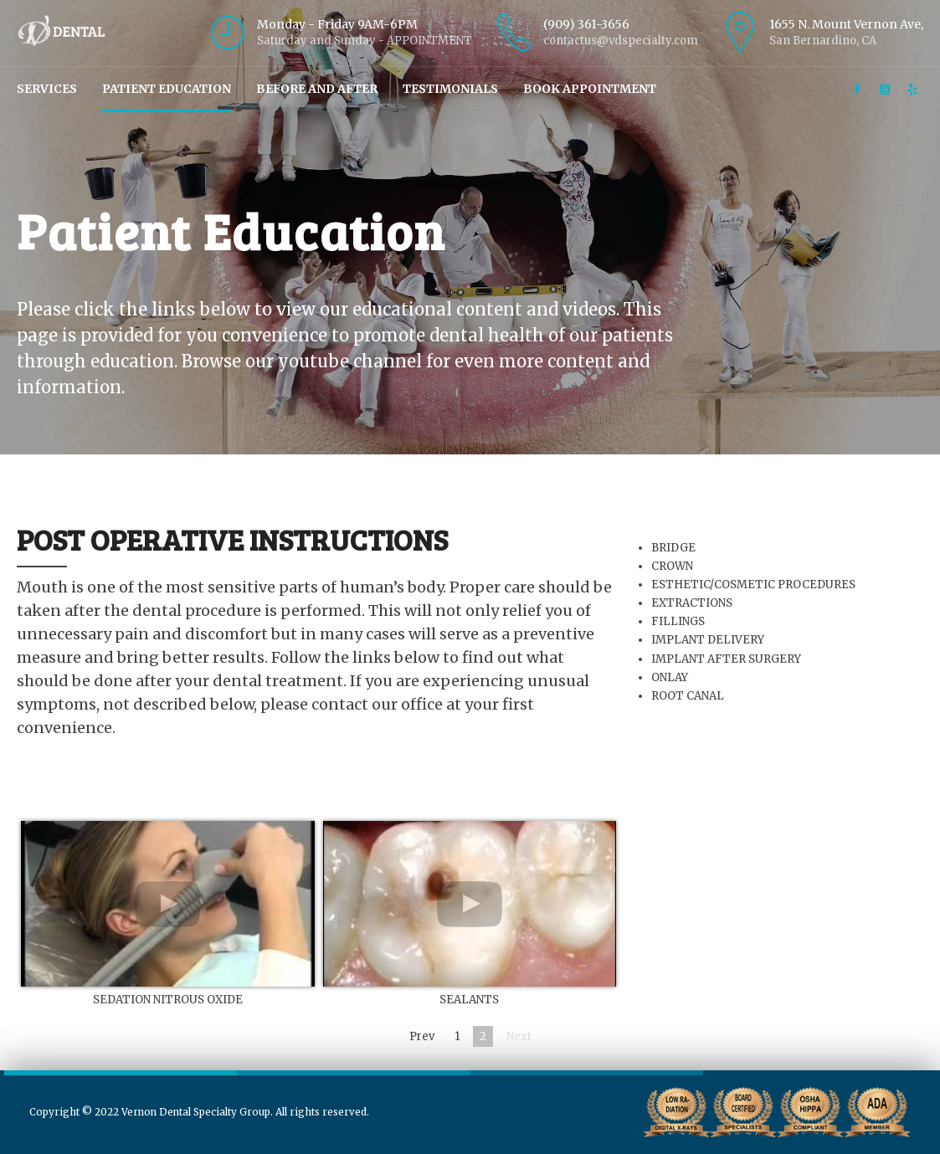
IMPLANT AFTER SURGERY (727, 659)
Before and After (317, 88)
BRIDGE (674, 548)
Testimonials (450, 88)
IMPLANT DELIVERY (708, 640)
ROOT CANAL (688, 696)
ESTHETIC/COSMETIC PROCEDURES (754, 584)
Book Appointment (589, 88)
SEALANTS (469, 999)
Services (47, 88)
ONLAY (670, 677)
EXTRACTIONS (692, 603)
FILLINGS (679, 621)
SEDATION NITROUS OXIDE (168, 999)
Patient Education (166, 88)
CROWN (673, 566)
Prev (421, 1036)
